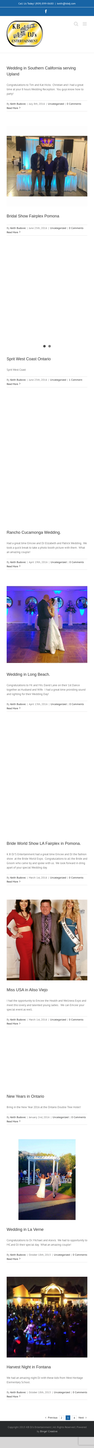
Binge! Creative (48, 1431)
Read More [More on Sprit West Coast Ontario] (12, 384)
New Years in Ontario (25, 1096)
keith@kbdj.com (66, 3)
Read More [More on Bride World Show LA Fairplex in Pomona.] (12, 881)
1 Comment (75, 379)
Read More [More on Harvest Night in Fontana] (12, 1396)
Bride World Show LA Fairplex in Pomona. (44, 843)
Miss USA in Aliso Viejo (27, 990)
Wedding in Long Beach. (28, 674)
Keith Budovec (18, 103)
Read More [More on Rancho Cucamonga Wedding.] (12, 566)
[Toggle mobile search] (76, 24)
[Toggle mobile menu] (85, 24)
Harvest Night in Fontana (29, 1367)
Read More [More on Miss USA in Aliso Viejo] (12, 1023)
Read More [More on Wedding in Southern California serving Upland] (12, 108)
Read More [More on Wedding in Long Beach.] (12, 708)
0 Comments (74, 103)
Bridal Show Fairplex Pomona (33, 216)
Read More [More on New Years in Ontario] (12, 1121)
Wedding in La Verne (25, 1229)
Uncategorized (56, 103)
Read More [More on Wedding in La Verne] (12, 1259)
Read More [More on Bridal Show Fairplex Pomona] (12, 232)
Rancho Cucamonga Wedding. (34, 532)
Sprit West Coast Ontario (29, 359)
